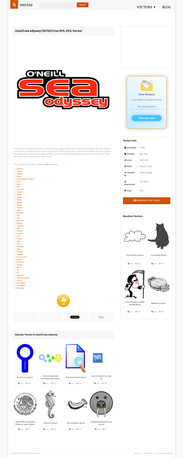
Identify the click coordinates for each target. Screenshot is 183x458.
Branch (20, 231)
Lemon (19, 280)
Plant (19, 195)
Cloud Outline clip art (134, 255)
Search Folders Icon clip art (101, 377)
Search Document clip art (76, 377)
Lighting (20, 226)
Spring (19, 202)
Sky (18, 228)
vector (26, 4)
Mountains (21, 283)
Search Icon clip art (25, 377)
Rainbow (20, 220)
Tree (18, 182)
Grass (19, 197)
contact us (148, 453)
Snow (19, 176)
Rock (19, 267)
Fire (18, 215)
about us (137, 453)
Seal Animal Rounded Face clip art (101, 423)
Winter (19, 210)
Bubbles (20, 213)
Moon (19, 241)
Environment (22, 257)
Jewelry (20, 254)
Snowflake (21, 285)
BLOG (166, 7)
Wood (19, 200)
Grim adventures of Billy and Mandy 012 (134, 303)
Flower (19, 171)
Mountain (20, 288)
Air (18, 270)
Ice (18, 272)
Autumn (20, 208)
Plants (19, 205)
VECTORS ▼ (146, 7)
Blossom (20, 262)
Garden (20, 233)
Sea (18, 218)
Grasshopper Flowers (25, 179)
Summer (20, 189)
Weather (20, 246)
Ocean (19, 265)
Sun (18, 187)
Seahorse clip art (50, 423)
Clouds (19, 192)
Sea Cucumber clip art (76, 423)
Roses (19, 259)
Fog (18, 244)
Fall (18, 236)
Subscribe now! (146, 118)
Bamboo (20, 275)
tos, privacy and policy (164, 453)
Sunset (19, 252)
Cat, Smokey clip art (158, 255)
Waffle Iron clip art (158, 303)
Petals (19, 239)
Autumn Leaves (23, 278)
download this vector (146, 200)
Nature (48, 164)
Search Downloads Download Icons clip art (50, 377)
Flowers (20, 169)
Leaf (18, 184)
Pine (18, 249)
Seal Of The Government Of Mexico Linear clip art (25, 423)
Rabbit (19, 223)
